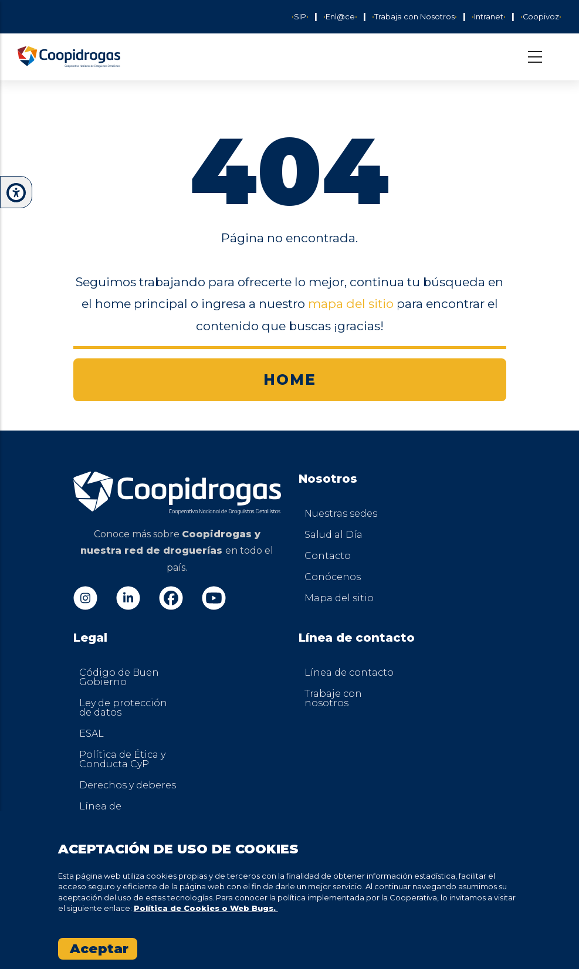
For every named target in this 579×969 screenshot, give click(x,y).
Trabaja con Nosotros (414, 16)
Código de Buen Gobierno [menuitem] (119, 677)
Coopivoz (541, 16)
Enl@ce (340, 16)
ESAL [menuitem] (91, 733)
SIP (300, 16)
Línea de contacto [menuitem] (349, 672)
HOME (289, 379)
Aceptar (99, 949)
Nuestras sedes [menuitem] (340, 513)
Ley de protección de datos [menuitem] (123, 707)
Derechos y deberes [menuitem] (127, 785)
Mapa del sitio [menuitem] (339, 598)
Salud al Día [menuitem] (333, 534)
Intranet (488, 16)
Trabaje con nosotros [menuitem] (333, 698)
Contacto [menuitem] (327, 555)
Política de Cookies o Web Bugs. (206, 908)
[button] (16, 192)
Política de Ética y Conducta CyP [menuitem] (122, 759)
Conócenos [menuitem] (332, 576)
